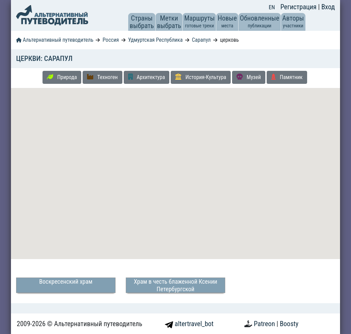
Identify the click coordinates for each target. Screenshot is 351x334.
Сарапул (201, 40)
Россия (110, 40)
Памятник (287, 77)
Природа (62, 77)
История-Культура (200, 77)
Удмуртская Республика (155, 40)
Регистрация (299, 7)
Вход (328, 7)
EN (272, 7)
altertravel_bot (189, 324)
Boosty (289, 324)
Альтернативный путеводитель (54, 40)
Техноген (102, 77)
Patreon (265, 324)
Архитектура (146, 77)
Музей (249, 77)
